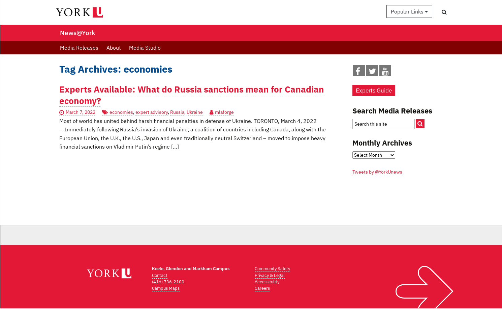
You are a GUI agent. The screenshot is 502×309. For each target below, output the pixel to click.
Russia (177, 112)
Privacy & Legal (270, 275)
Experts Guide (374, 90)
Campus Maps (166, 288)
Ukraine (195, 112)
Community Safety (272, 269)
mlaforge (224, 112)
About (113, 47)
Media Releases (79, 47)
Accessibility (267, 282)
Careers (262, 288)
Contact (159, 275)
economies (121, 112)
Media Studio (145, 47)
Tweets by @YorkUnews (377, 172)
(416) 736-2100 (168, 282)
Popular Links (409, 11)
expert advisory (151, 112)
